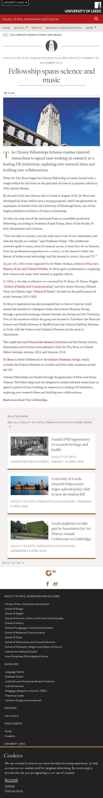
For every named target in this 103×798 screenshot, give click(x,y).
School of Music (44, 291)
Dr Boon (8, 359)
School (19, 28)
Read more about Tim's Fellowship (25, 400)
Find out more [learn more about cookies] (14, 790)
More (89, 28)
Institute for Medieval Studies (21, 651)
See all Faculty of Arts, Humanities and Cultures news (49, 422)
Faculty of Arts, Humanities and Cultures (30, 18)
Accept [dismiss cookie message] (11, 779)
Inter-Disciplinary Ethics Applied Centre (26, 656)
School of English (14, 613)
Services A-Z (12, 716)
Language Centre (14, 672)
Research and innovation (64, 28)
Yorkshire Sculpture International (23, 700)
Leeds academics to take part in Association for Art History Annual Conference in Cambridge (71, 531)
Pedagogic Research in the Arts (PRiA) (26, 691)
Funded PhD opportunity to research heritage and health (71, 444)
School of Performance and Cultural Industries (30, 642)
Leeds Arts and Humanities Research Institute (38, 342)
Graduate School (14, 676)
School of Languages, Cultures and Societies (29, 628)
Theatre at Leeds (14, 695)
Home (6, 28)
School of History (14, 623)
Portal (8, 731)
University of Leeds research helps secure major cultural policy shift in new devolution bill (71, 486)
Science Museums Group (64, 359)
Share (11, 93)
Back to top (11, 563)
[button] (96, 19)
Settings (10, 786)
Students (10, 736)
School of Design (14, 609)
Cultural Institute (14, 686)
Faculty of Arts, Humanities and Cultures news (40, 58)
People (37, 28)
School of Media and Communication (28, 286)
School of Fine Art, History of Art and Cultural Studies (34, 618)
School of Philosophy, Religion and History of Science (33, 647)
